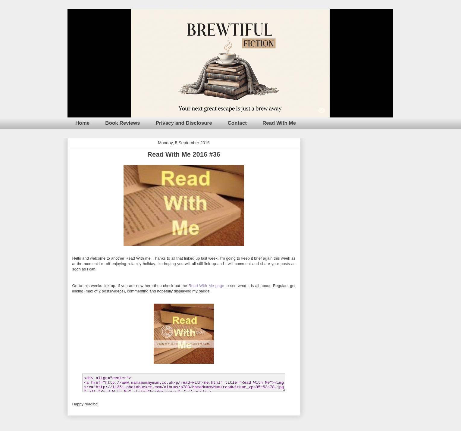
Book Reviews (122, 123)
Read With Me (279, 123)
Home (82, 123)
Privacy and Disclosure (184, 123)
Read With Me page (206, 285)
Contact (237, 123)
